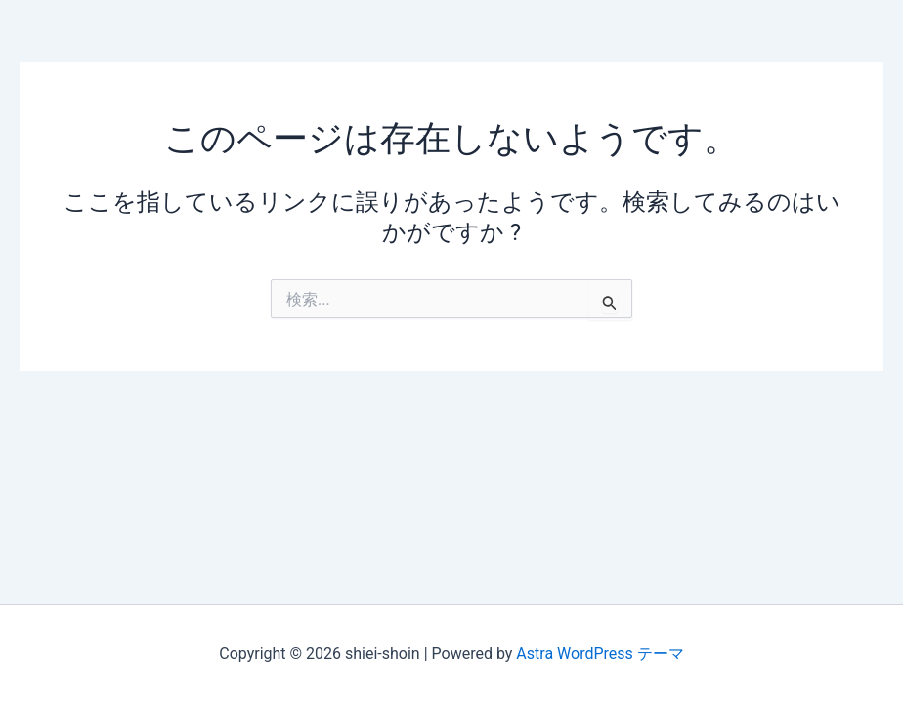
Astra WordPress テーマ (599, 653)
